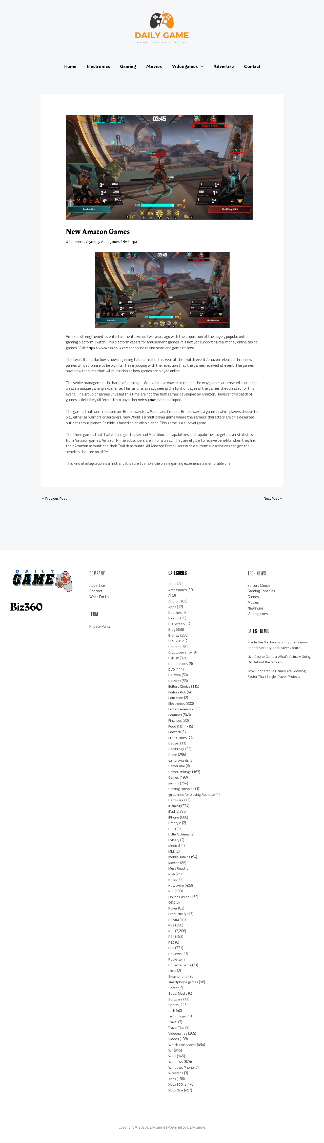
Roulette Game (180, 965)
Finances (175, 721)
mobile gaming (180, 857)
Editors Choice (179, 686)
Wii (170, 1050)
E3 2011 (174, 681)
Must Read (177, 868)
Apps (172, 607)
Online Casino (179, 897)
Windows (175, 1062)
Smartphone (178, 977)
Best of (174, 618)
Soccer (173, 988)
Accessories (177, 590)
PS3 (171, 931)
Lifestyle (175, 823)
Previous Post (54, 498)
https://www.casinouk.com (108, 348)
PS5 (171, 942)
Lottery (174, 840)
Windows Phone (181, 1067)
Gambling (176, 749)
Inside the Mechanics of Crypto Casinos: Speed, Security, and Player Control (279, 645)
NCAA (172, 880)
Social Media (178, 993)
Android (174, 601)
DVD (171, 669)
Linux (172, 829)
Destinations (178, 664)
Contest (175, 647)
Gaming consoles (181, 789)
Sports (173, 1005)
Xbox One (176, 1090)
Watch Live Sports (183, 1045)
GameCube (177, 766)
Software (176, 999)
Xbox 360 (175, 1084)
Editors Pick (177, 692)
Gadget (174, 743)
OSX (171, 902)
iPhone (173, 817)
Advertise (97, 586)
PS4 (171, 937)
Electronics (177, 704)
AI (169, 595)
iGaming (174, 806)
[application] (200, 66)
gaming (96, 241)
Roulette (175, 959)
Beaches (175, 613)
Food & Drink (178, 726)
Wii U (172, 1056)
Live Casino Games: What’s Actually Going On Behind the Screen (276, 659)
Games (174, 777)
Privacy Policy (100, 627)
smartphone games (184, 982)
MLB (171, 851)
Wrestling (176, 1073)
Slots (172, 971)
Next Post (272, 498)
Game (173, 755)
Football (174, 732)
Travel (173, 1022)
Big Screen (176, 624)
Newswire (176, 886)
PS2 (171, 925)
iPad (171, 811)
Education (176, 698)
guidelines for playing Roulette (193, 795)
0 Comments (76, 241)
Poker (173, 908)
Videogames (114, 241)
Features (175, 715)
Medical (174, 846)
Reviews (175, 954)
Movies (174, 863)
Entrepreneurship (182, 709)
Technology (177, 1016)
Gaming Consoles (261, 591)
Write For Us (99, 597)
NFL (171, 891)
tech (172, 1011)
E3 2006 (174, 675)
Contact (96, 591)
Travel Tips (177, 1028)
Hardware (176, 800)
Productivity (178, 914)
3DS (171, 584)
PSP (171, 948)
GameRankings (180, 772)
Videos (173, 1039)
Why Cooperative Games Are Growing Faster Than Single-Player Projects (278, 674)
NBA (171, 874)
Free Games (178, 738)
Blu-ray (174, 635)
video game (147, 399)
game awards (179, 760)
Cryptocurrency (180, 652)
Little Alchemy (180, 834)
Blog (171, 630)
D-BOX (173, 658)
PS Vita (174, 920)
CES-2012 (176, 641)
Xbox (172, 1079)
